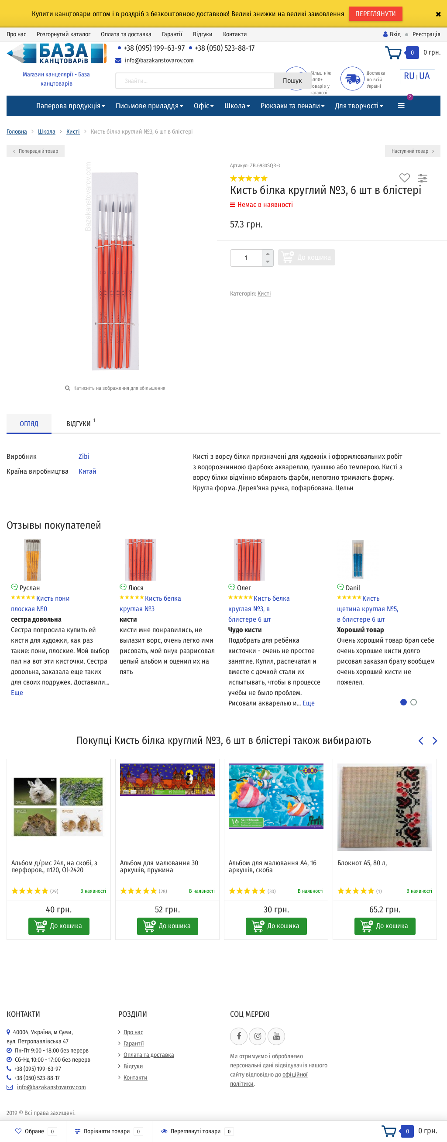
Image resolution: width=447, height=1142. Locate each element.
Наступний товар (413, 151)
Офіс (201, 105)
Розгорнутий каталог (63, 34)
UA (424, 76)
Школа (234, 105)
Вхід (392, 34)
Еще (17, 692)
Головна (17, 131)
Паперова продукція (68, 105)
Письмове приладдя (147, 105)
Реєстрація (426, 34)
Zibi (84, 456)
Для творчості (356, 105)
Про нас (16, 34)
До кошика (314, 257)
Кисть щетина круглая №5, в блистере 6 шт (367, 608)
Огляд (29, 424)
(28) (143, 891)
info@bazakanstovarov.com (159, 60)
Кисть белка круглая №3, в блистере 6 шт (259, 608)
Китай (87, 471)
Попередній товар (35, 151)
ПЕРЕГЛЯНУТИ (375, 14)
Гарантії (172, 34)
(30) (252, 891)
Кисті (73, 131)
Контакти (235, 34)
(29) (34, 891)
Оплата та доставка (126, 34)
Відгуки (203, 34)
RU (409, 76)
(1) (359, 891)
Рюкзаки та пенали (290, 105)
